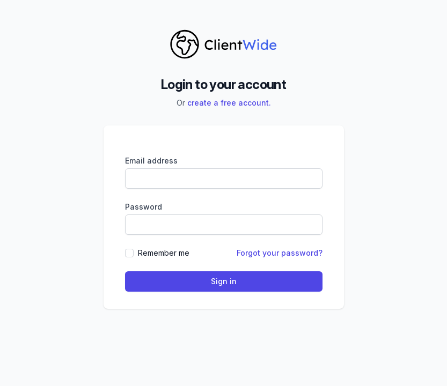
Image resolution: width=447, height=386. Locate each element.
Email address (151, 160)
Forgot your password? (280, 252)
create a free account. (229, 102)
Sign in (224, 281)
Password (143, 206)
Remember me (163, 252)
